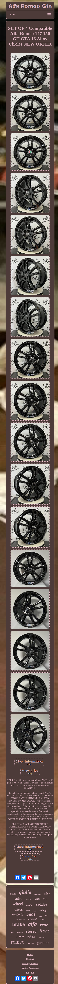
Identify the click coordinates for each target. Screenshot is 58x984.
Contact (30, 959)
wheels (20, 932)
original (32, 918)
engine (29, 905)
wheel (18, 903)
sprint (29, 899)
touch (31, 943)
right (40, 916)
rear (44, 924)
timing (42, 910)
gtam (42, 919)
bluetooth (37, 894)
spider (42, 905)
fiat (12, 932)
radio (18, 898)
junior (28, 910)
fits (45, 899)
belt (34, 911)
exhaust (31, 936)
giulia (25, 892)
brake (18, 924)
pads (31, 914)
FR (32, 972)
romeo (17, 942)
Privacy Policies (30, 963)
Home (30, 954)
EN (27, 972)
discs (18, 909)
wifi (37, 899)
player (20, 936)
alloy (47, 893)
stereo (31, 931)
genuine (43, 943)
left (46, 915)
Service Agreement (30, 968)
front (44, 931)
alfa (32, 924)
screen (41, 937)
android (17, 915)
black (13, 893)
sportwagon (20, 919)
